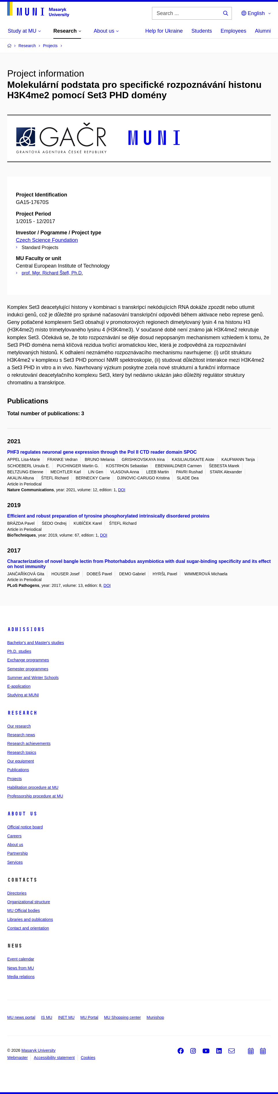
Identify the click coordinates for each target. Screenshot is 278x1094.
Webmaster (17, 1057)
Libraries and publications (30, 919)
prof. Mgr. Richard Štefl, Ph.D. (52, 272)
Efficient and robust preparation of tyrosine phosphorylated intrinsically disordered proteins (108, 515)
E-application (19, 686)
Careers (14, 836)
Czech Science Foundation (47, 240)
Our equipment (20, 761)
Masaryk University (38, 1050)
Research (22, 713)
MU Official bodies (23, 910)
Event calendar (20, 959)
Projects (14, 778)
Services (15, 862)
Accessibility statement (54, 1057)
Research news (21, 735)
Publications (18, 769)
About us (22, 814)
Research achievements (28, 743)
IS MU (46, 1017)
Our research (19, 726)
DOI (121, 489)
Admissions (26, 629)
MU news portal (21, 1017)
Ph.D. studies (19, 651)
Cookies (88, 1057)
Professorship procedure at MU (35, 796)
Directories (17, 893)
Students (201, 31)
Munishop (155, 1017)
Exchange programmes (28, 660)
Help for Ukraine (164, 31)
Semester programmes (27, 669)
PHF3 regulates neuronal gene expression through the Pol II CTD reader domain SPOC (102, 452)
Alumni (263, 31)
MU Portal (89, 1017)
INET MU (66, 1017)
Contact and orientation (28, 928)
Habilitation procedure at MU (32, 787)
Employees (233, 31)
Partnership (17, 853)
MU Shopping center (122, 1017)
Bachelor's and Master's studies (35, 642)
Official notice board (25, 827)
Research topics (21, 752)
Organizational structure (28, 902)
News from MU (20, 968)
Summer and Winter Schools (33, 677)
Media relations (21, 976)
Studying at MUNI (23, 695)
